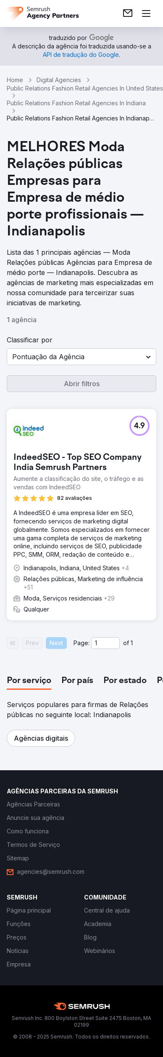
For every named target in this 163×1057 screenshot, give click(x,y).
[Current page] (105, 643)
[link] (128, 13)
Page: (81, 642)
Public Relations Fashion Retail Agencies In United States (85, 88)
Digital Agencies (59, 79)
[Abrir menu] (146, 13)
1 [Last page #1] (132, 642)
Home (15, 79)
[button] (81, 356)
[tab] (29, 681)
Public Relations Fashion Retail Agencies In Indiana (76, 103)
